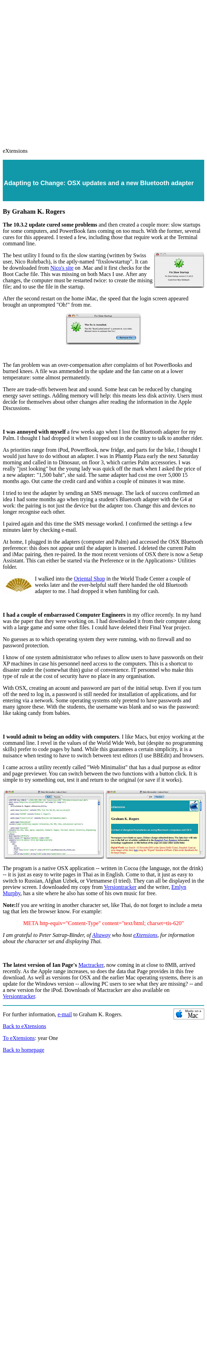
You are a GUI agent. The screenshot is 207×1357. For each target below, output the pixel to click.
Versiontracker (120, 887)
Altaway (101, 935)
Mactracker (91, 965)
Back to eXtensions (24, 1026)
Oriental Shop (89, 579)
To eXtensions (19, 1038)
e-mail (65, 1014)
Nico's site (61, 268)
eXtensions (145, 935)
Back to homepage (23, 1050)
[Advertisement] (65, 71)
